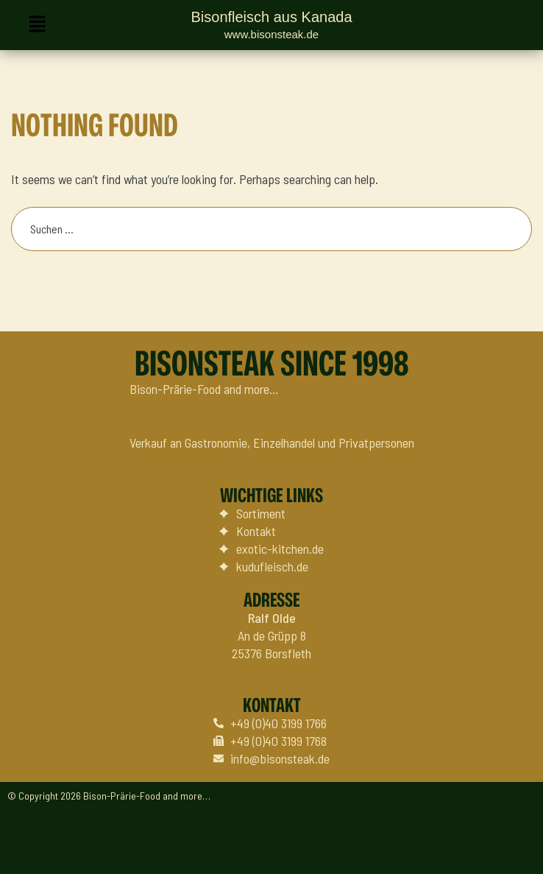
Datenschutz (497, 849)
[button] (37, 25)
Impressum (422, 849)
